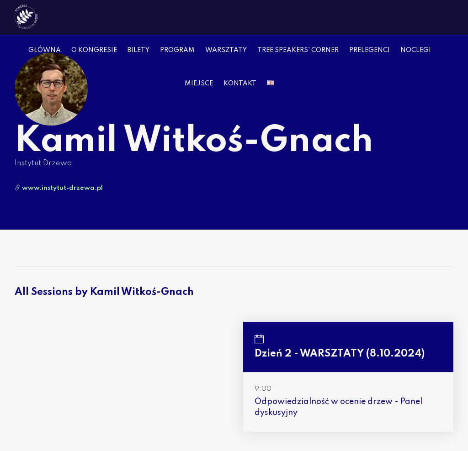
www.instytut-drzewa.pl (59, 188)
